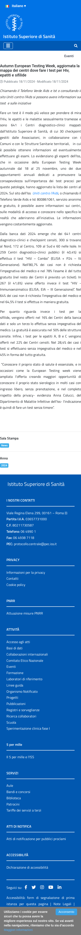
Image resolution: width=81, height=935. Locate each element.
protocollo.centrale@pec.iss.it (35, 560)
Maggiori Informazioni (18, 930)
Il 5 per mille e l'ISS (20, 773)
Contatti (12, 594)
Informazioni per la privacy (25, 588)
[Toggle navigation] (8, 46)
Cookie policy (15, 600)
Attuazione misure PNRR (24, 629)
